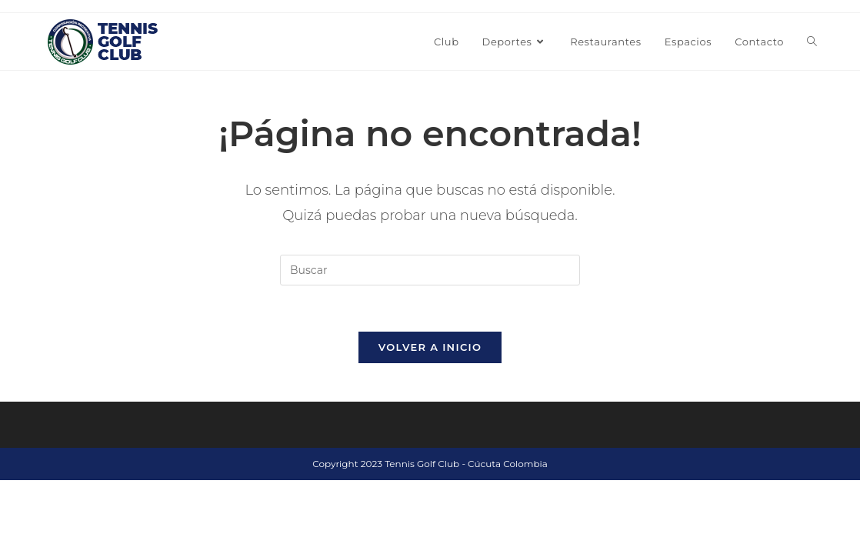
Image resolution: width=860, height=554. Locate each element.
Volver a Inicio (430, 347)
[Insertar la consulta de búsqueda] (430, 270)
